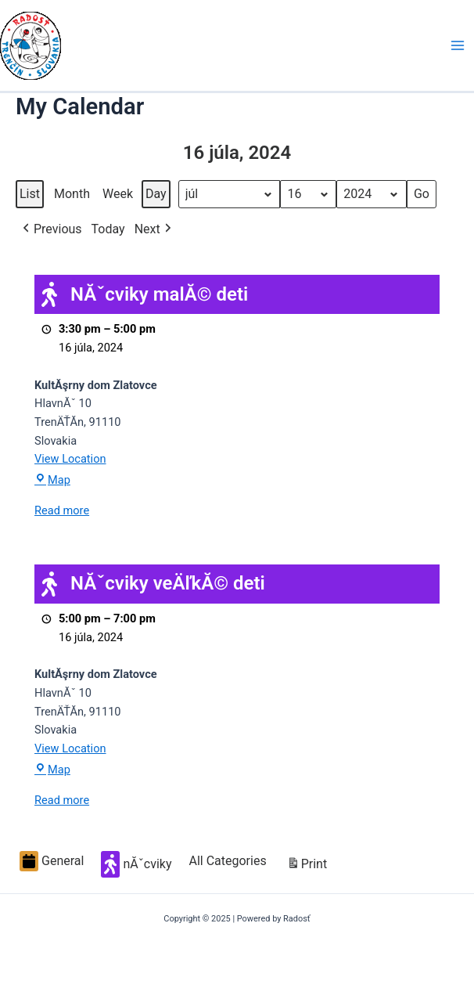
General (52, 861)
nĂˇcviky (136, 864)
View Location (70, 459)
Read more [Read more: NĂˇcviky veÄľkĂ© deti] (61, 800)
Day (156, 193)
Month (72, 193)
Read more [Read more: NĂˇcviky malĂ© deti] (61, 510)
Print (306, 866)
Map (52, 480)
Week (117, 193)
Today (108, 229)
